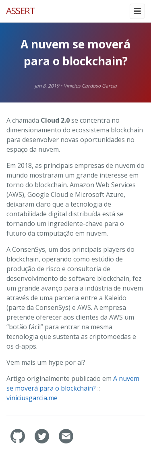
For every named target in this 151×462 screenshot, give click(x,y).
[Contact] (66, 441)
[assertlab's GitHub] (18, 441)
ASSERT (20, 10)
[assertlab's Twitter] (43, 441)
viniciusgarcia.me (32, 397)
